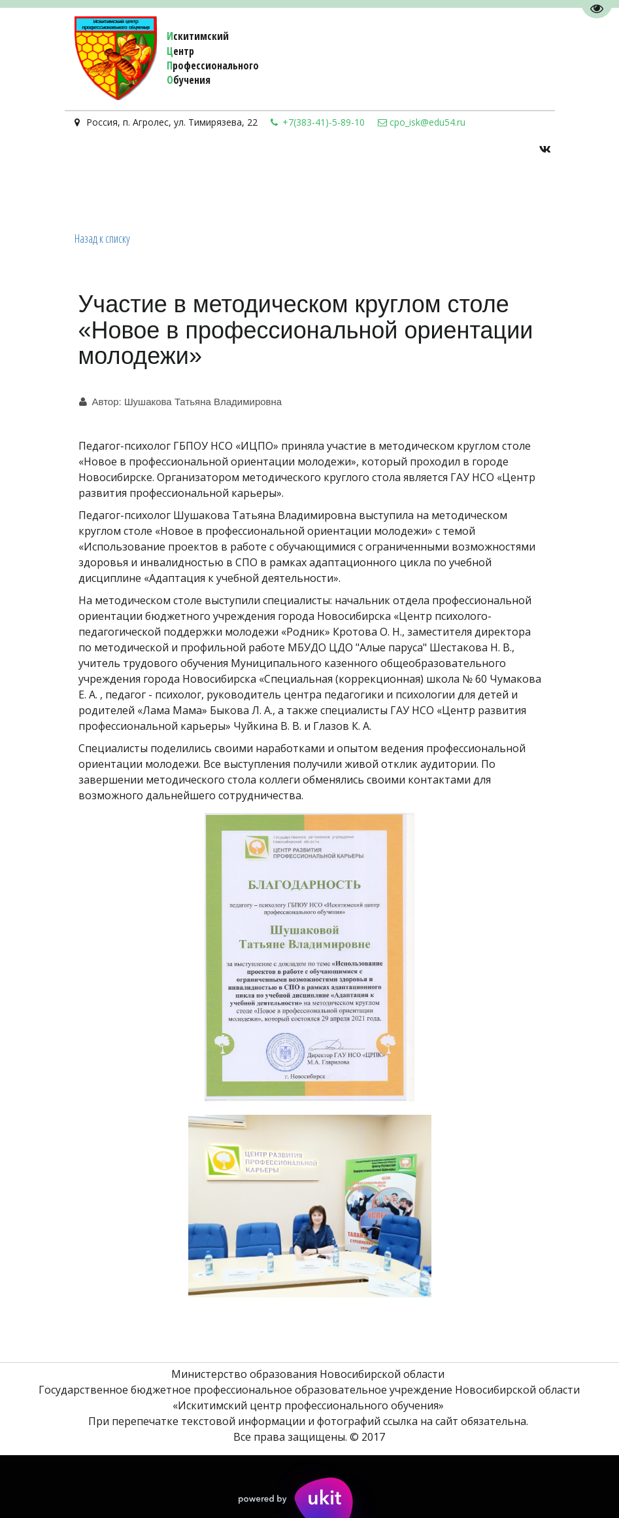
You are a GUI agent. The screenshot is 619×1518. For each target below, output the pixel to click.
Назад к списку (102, 238)
